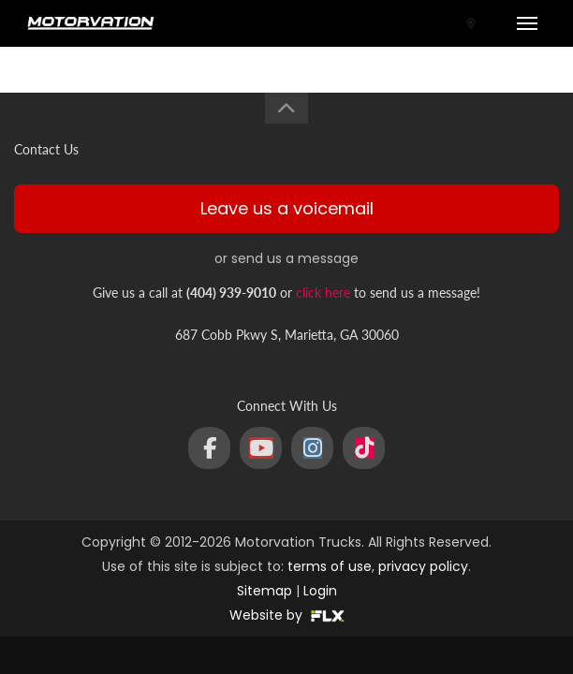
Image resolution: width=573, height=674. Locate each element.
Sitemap (264, 590)
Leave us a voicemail (287, 208)
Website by (287, 615)
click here (323, 292)
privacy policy (423, 566)
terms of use (329, 566)
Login (320, 590)
